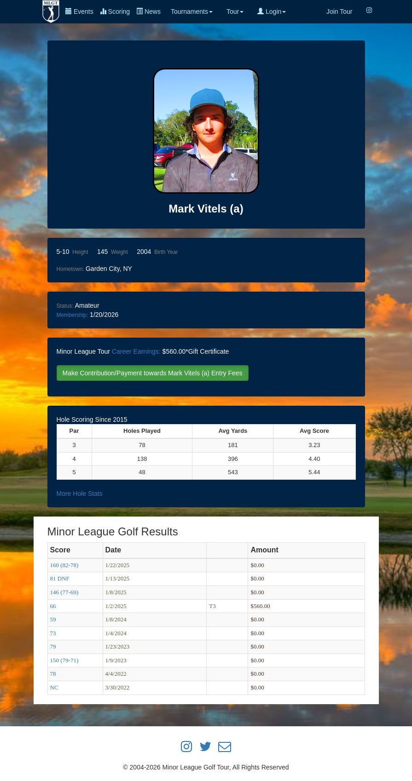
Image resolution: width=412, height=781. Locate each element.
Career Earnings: (136, 351)
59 (53, 619)
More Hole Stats (80, 493)
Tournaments (192, 11)
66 (53, 606)
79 (53, 646)
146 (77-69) (64, 592)
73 (53, 633)
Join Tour (339, 11)
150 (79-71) (64, 660)
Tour (235, 11)
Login (271, 11)
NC (54, 687)
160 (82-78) (64, 565)
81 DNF (60, 578)
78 (53, 673)
